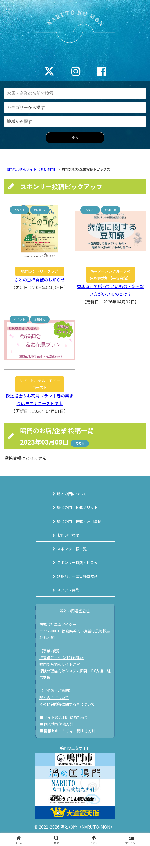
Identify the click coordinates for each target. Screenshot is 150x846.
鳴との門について (72, 493)
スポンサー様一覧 (72, 548)
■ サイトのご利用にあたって (63, 717)
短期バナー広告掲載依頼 (77, 576)
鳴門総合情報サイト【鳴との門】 (31, 169)
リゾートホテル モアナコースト (39, 384)
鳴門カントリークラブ (39, 271)
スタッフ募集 (68, 590)
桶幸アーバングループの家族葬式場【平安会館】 (110, 274)
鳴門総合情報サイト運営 (59, 664)
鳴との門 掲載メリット (77, 507)
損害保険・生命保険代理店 (61, 657)
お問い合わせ (68, 535)
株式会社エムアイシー (57, 624)
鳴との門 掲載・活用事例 (79, 521)
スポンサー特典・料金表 (77, 562)
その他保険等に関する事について (67, 704)
